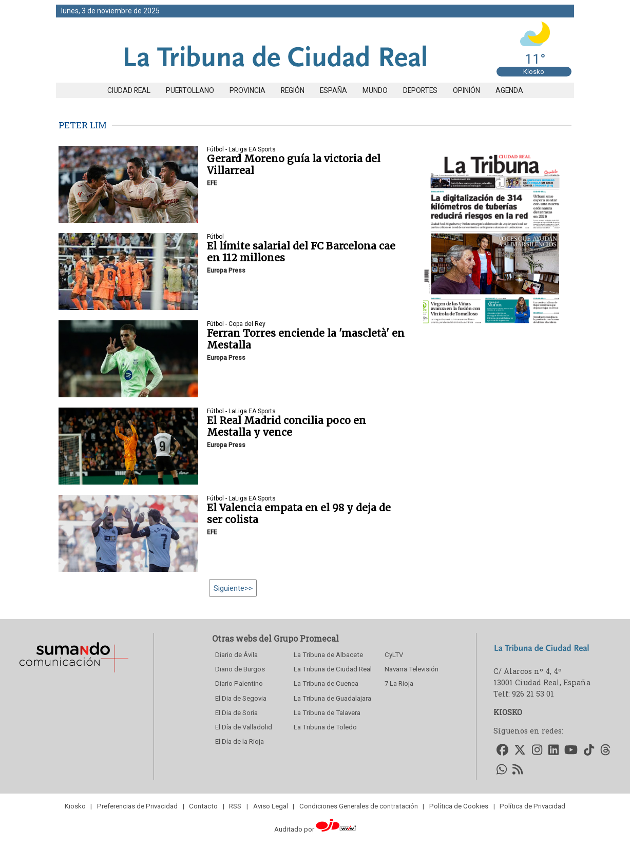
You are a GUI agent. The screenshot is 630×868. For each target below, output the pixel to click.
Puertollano (190, 90)
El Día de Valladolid (243, 727)
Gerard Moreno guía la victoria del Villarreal (293, 164)
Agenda (509, 90)
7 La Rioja (399, 683)
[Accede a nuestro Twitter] (520, 750)
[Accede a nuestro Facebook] (502, 750)
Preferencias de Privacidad (137, 806)
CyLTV (394, 655)
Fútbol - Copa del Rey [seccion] (236, 323)
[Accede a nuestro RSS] (518, 770)
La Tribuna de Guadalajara (332, 698)
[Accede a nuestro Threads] (605, 750)
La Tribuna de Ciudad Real (333, 669)
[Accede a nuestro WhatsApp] (501, 770)
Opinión (466, 90)
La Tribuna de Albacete (328, 655)
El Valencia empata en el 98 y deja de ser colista (299, 513)
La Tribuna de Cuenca (326, 683)
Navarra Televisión (411, 669)
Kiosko (533, 71)
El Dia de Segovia (240, 698)
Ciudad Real (128, 90)
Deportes (420, 90)
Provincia (247, 90)
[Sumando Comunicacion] (73, 672)
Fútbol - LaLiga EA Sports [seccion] (241, 149)
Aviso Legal (270, 806)
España (333, 90)
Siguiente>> (233, 587)
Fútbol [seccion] (215, 236)
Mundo (375, 90)
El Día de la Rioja (239, 741)
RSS (235, 806)
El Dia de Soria (236, 713)
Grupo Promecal (306, 638)
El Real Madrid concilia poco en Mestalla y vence (286, 426)
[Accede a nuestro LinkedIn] (553, 750)
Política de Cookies (458, 806)
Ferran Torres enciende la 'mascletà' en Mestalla (306, 339)
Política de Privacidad (532, 806)
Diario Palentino (239, 683)
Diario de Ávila (236, 655)
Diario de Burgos (240, 669)
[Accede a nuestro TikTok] (589, 750)
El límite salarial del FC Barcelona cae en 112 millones (301, 252)
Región (292, 90)
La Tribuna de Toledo (325, 727)
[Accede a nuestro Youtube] (571, 750)
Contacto (203, 806)
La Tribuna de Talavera (327, 713)
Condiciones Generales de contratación (358, 806)
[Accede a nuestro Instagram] (537, 750)
